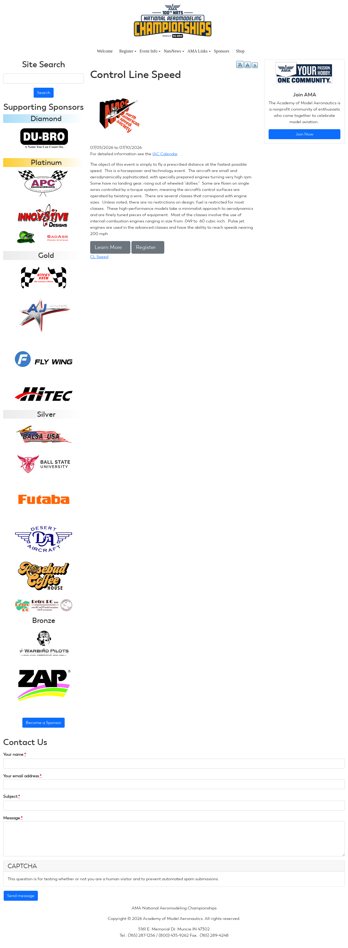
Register (127, 51)
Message (13, 817)
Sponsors (221, 51)
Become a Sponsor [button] (43, 722)
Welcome (105, 51)
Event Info (150, 51)
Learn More (110, 247)
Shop (240, 51)
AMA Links (199, 51)
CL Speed (99, 256)
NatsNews (174, 51)
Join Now (304, 134)
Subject (11, 796)
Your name (14, 754)
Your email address (22, 775)
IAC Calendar (167, 153)
